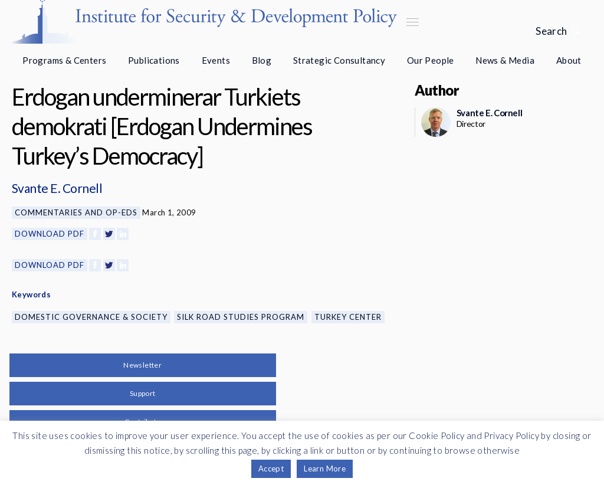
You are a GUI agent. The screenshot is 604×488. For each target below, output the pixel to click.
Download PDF (49, 233)
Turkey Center (348, 317)
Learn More (325, 468)
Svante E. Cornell (57, 188)
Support (143, 393)
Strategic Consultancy (339, 60)
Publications (154, 60)
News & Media (504, 60)
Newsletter (142, 365)
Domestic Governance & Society (91, 317)
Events (216, 60)
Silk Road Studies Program (240, 317)
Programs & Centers (64, 60)
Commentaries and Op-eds (76, 212)
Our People (430, 60)
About (569, 60)
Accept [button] (271, 468)
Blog (262, 60)
